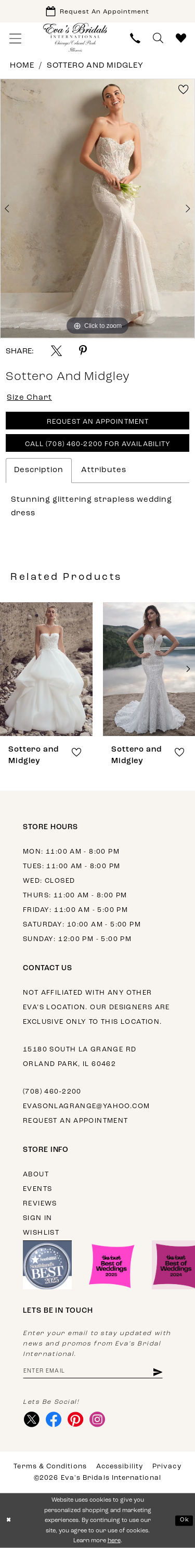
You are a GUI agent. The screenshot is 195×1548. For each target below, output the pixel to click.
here (114, 1541)
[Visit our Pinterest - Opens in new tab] (75, 1419)
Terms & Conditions (50, 1466)
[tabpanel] (97, 208)
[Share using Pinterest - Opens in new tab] (83, 350)
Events (37, 1189)
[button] (15, 38)
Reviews (40, 1203)
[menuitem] (15, 38)
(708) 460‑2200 (52, 1091)
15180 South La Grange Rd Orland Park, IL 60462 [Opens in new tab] (79, 1057)
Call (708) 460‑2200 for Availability (98, 444)
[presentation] (46, 669)
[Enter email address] (93, 1371)
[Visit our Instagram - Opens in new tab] (97, 1419)
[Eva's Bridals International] (75, 37)
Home (22, 66)
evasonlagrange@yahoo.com (86, 1106)
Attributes (103, 470)
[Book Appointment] (97, 11)
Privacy (166, 1466)
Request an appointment (75, 1121)
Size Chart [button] (29, 398)
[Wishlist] (181, 38)
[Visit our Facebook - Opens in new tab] (53, 1419)
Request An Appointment (98, 421)
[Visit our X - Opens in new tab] (31, 1419)
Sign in (38, 1218)
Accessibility (119, 1466)
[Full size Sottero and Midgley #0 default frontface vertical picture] (97, 208)
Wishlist (41, 1232)
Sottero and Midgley (95, 66)
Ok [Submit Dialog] (184, 1520)
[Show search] (158, 38)
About (36, 1174)
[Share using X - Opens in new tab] (56, 350)
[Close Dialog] (9, 1521)
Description (38, 470)
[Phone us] (135, 38)
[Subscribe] (157, 1371)
